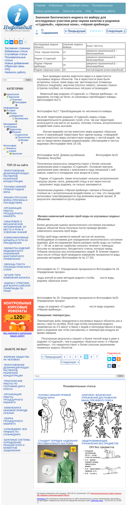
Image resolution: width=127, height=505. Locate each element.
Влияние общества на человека (16, 358)
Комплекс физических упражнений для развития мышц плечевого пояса (98, 398)
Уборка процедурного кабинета (13, 421)
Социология (21, 134)
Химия (12, 151)
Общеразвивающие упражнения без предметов (99, 442)
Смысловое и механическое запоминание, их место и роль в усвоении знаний (15, 227)
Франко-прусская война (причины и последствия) (15, 200)
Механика (11, 126)
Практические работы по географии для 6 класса (14, 385)
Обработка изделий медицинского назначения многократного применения (17, 253)
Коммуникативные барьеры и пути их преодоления (16, 240)
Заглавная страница (17, 48)
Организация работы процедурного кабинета (13, 212)
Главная (40, 5)
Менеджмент (11, 124)
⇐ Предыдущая (75, 31)
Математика (21, 118)
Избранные (56, 5)
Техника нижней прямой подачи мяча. (15, 189)
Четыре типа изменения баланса (17, 276)
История (10, 110)
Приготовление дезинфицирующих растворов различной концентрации (16, 176)
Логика (13, 113)
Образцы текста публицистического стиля (17, 267)
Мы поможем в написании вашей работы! (53, 495)
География (21, 102)
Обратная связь (15, 66)
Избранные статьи (16, 51)
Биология (14, 97)
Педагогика (15, 129)
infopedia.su (41, 499)
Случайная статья (16, 54)
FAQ (7, 69)
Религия (16, 132)
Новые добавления (17, 63)
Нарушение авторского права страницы (106, 493)
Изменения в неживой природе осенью (16, 410)
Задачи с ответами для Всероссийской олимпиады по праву (17, 287)
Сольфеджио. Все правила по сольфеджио (15, 432)
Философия (10, 145)
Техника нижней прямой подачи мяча (54, 396)
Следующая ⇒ (116, 31)
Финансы (11, 148)
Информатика (11, 107)
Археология (12, 94)
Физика (24, 140)
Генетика (17, 99)
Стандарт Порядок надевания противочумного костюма (57, 442)
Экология (17, 153)
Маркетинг (17, 116)
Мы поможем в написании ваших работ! (17, 334)
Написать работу (15, 72)
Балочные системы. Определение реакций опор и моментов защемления (17, 445)
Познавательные (102, 5)
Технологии (24, 137)
